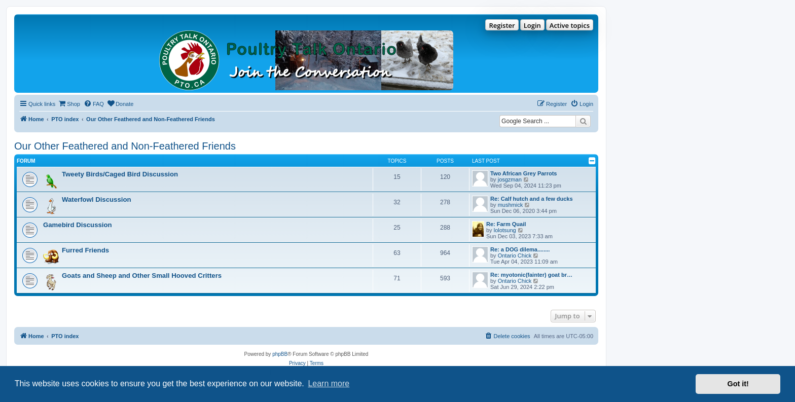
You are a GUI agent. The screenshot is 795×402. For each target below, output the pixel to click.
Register (502, 25)
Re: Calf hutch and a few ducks (531, 199)
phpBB (279, 354)
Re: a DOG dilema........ (520, 249)
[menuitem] (69, 104)
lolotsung (505, 230)
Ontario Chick (515, 255)
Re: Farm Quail (506, 224)
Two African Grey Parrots (523, 173)
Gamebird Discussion (77, 225)
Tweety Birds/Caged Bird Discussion (120, 174)
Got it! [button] (738, 384)
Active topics (570, 25)
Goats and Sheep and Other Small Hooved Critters (142, 275)
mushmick (510, 205)
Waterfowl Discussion (96, 199)
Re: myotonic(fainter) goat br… (531, 275)
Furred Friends (85, 250)
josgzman (510, 179)
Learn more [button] (328, 383)
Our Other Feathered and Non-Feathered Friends (125, 146)
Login (532, 25)
